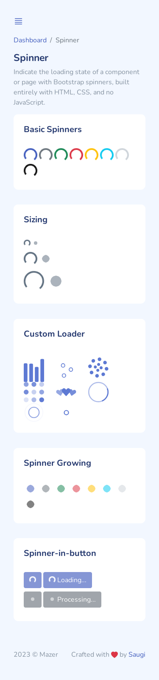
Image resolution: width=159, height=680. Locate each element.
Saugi (136, 654)
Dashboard (30, 40)
